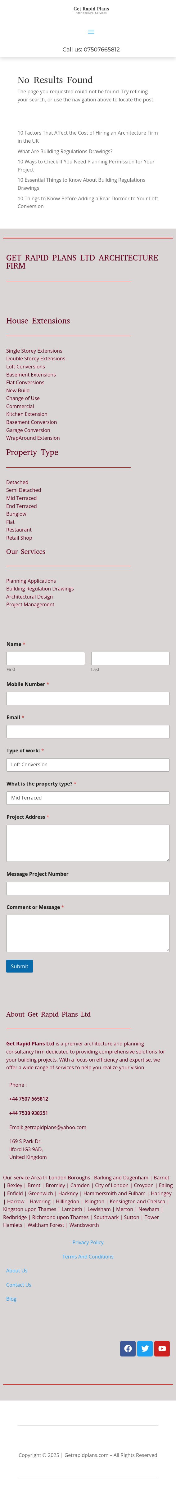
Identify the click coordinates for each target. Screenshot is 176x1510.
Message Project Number (38, 874)
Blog (11, 1298)
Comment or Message (35, 907)
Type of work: (25, 751)
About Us (17, 1270)
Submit (19, 966)
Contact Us (18, 1284)
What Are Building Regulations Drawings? (65, 151)
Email (15, 717)
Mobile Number (28, 684)
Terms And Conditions (88, 1256)
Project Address (28, 817)
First (11, 669)
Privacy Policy (88, 1242)
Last (95, 669)
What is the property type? (41, 784)
